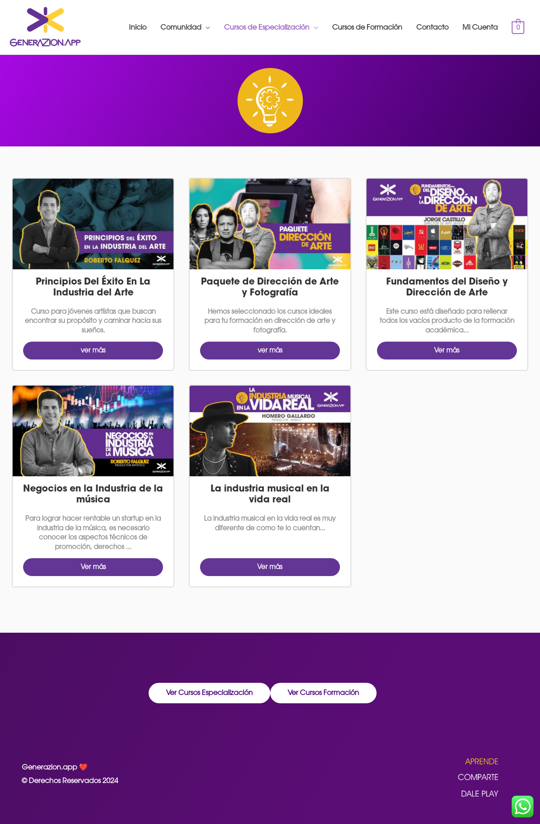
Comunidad (180, 27)
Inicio (137, 27)
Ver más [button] (446, 350)
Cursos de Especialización (266, 27)
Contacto (432, 27)
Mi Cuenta (480, 27)
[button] (209, 693)
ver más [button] (93, 350)
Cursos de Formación (367, 27)
